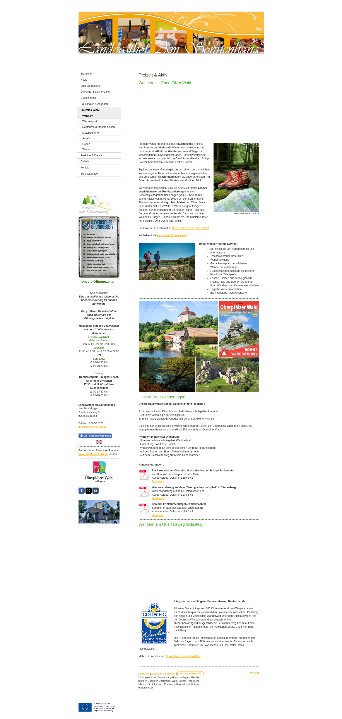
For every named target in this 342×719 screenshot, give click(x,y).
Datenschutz (158, 673)
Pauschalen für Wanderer (171, 235)
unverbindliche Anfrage (93, 454)
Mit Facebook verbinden (95, 435)
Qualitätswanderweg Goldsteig (183, 656)
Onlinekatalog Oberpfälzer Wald (190, 228)
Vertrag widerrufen (190, 673)
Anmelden (255, 672)
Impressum (143, 673)
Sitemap (171, 673)
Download (158, 481)
